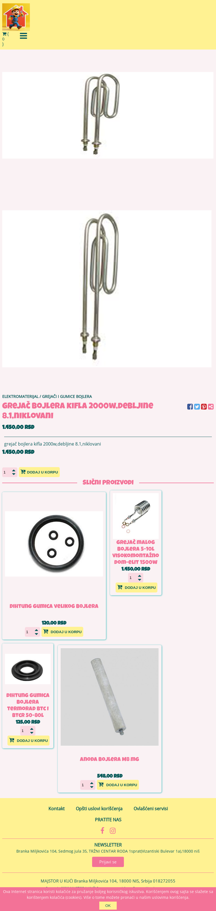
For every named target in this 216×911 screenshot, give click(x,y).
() (5, 39)
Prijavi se (107, 862)
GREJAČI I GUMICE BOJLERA (67, 396)
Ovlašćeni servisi (151, 809)
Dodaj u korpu (39, 471)
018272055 (164, 881)
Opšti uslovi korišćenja (99, 809)
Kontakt (56, 809)
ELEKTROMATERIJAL (20, 396)
